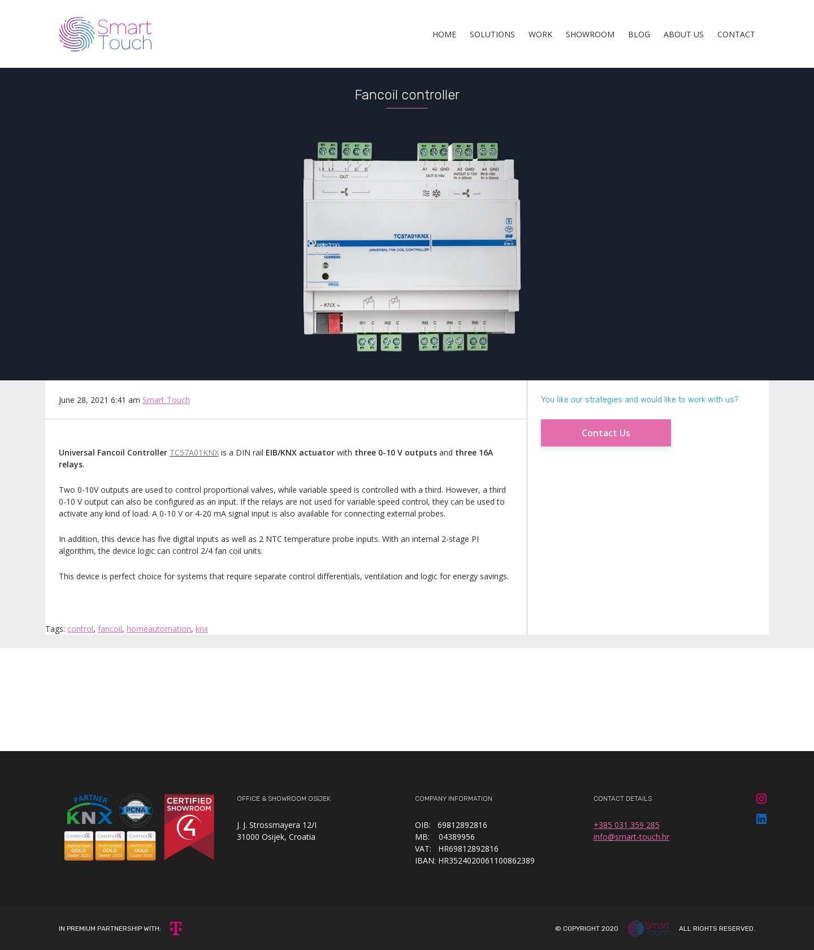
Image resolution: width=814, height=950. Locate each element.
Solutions (492, 34)
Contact (736, 34)
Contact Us (606, 433)
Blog (639, 34)
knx (202, 628)
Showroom (590, 34)
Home (444, 34)
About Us (684, 34)
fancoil (110, 628)
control (80, 628)
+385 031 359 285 (627, 824)
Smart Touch (166, 399)
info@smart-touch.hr (631, 836)
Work (540, 34)
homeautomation (159, 628)
